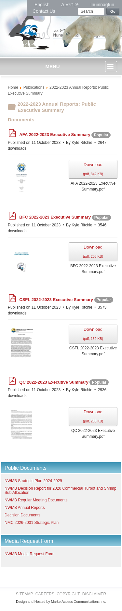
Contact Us (44, 11)
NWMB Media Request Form (29, 554)
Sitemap (24, 594)
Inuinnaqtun (102, 4)
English (42, 4)
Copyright (68, 594)
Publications (34, 87)
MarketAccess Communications (75, 601)
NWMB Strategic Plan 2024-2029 (33, 481)
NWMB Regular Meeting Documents (36, 500)
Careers (44, 594)
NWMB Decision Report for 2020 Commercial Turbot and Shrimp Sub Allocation (60, 490)
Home (13, 87)
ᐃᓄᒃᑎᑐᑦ (70, 4)
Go (112, 11)
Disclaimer (94, 594)
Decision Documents (22, 515)
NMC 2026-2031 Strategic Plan (32, 522)
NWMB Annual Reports (25, 507)
